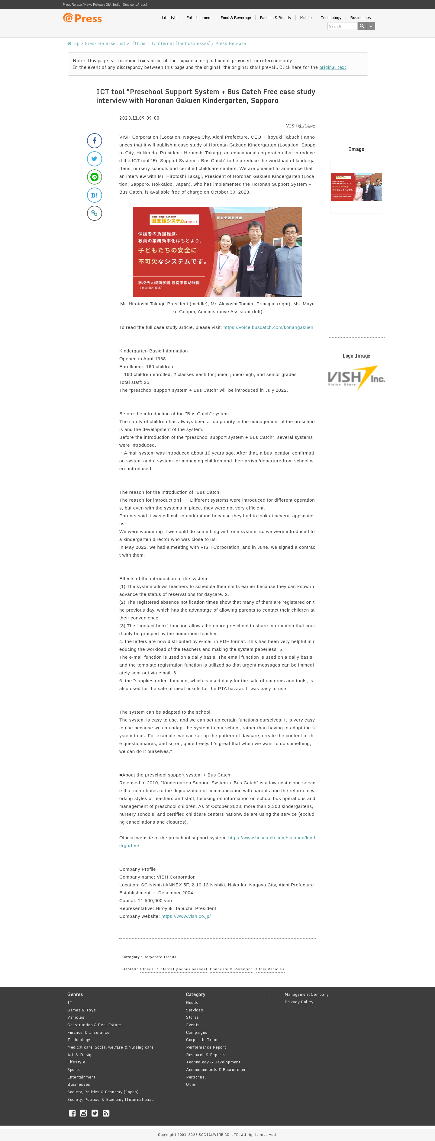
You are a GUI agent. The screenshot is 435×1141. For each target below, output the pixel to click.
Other (191, 1084)
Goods (192, 1002)
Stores (192, 1017)
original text (333, 67)
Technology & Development (213, 1062)
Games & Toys (81, 1010)
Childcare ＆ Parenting (231, 969)
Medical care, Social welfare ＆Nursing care (110, 1047)
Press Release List (105, 43)
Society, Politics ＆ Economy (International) (111, 1099)
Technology (331, 17)
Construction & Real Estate (94, 1024)
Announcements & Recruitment (216, 1069)
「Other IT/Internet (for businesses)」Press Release (188, 43)
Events (193, 1024)
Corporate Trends (159, 957)
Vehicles (76, 1017)
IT (69, 1002)
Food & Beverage (236, 17)
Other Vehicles (270, 969)
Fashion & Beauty (275, 17)
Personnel (196, 1077)
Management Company (307, 994)
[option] (356, 188)
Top (73, 43)
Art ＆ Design (80, 1054)
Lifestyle (170, 17)
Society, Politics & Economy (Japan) (103, 1091)
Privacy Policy (299, 1001)
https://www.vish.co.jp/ (186, 916)
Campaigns (197, 1032)
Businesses (360, 17)
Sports (73, 1069)
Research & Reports (206, 1054)
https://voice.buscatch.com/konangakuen (269, 327)
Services (194, 1010)
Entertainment (199, 17)
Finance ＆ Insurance (88, 1032)
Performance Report (206, 1047)
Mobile (306, 17)
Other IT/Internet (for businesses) (173, 969)
